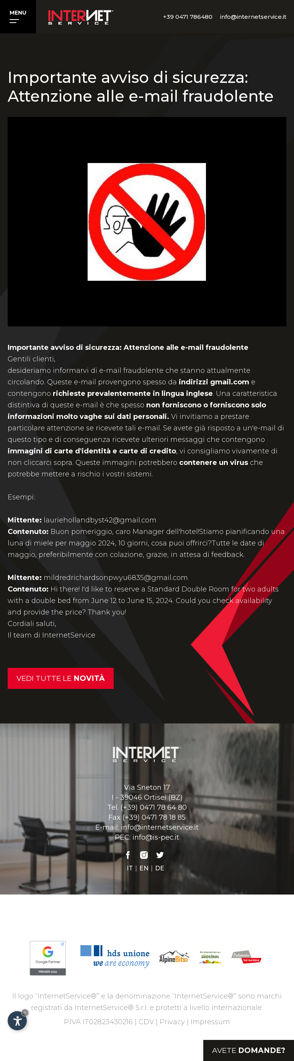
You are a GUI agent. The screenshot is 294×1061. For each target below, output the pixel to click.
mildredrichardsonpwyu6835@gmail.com (116, 577)
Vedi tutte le (60, 678)
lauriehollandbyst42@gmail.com (100, 520)
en (144, 868)
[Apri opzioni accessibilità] (17, 1020)
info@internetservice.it (160, 827)
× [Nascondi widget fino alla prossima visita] (24, 1012)
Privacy (172, 1022)
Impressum (210, 1022)
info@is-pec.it (155, 837)
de (159, 868)
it (130, 868)
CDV (146, 1022)
